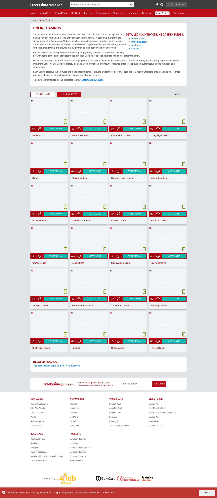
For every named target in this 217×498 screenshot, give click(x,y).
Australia (135, 45)
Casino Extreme (158, 263)
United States (138, 38)
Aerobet (73, 404)
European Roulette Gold (80, 448)
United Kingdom (139, 42)
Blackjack (75, 13)
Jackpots (133, 13)
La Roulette (75, 444)
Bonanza (113, 417)
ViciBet (73, 422)
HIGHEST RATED (69, 94)
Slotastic (76, 348)
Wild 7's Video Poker (157, 409)
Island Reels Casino (81, 220)
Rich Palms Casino (120, 135)
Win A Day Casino (80, 135)
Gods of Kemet (36, 413)
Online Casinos (162, 13)
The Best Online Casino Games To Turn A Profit (56, 366)
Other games (119, 13)
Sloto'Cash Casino (159, 220)
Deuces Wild (154, 404)
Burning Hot (114, 422)
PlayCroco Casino (80, 178)
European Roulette (78, 439)
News (33, 13)
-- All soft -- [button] (178, 94)
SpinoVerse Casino (120, 263)
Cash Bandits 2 (115, 409)
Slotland (36, 135)
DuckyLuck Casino (41, 348)
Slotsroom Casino (120, 306)
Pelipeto (73, 413)
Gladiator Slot (115, 413)
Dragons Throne (37, 422)
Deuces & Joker (155, 426)
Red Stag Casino (159, 306)
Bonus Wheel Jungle (39, 404)
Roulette (88, 13)
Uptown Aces (117, 348)
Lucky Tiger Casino (160, 135)
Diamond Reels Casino (122, 178)
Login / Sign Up (176, 4)
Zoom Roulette (76, 461)
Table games (102, 13)
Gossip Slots (78, 263)
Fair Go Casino (158, 348)
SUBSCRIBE (159, 384)
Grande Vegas (39, 263)
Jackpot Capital (40, 306)
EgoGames (74, 426)
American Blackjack (38, 461)
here (113, 492)
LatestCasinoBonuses (92, 80)
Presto (33, 417)
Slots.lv (36, 178)
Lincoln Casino (118, 220)
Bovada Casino (39, 220)
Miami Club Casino (160, 178)
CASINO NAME (42, 94)
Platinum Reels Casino (83, 306)
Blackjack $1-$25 (37, 439)
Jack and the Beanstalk (119, 426)
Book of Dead (115, 404)
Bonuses (146, 13)
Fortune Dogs (36, 426)
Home (33, 20)
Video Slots (45, 13)
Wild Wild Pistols (37, 409)
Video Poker (61, 13)
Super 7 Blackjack (38, 452)
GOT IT (207, 492)
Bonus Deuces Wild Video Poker (162, 413)
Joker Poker (154, 422)
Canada (135, 48)
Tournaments (179, 13)
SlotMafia (74, 417)
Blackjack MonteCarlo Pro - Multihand (46, 457)
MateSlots (74, 409)
